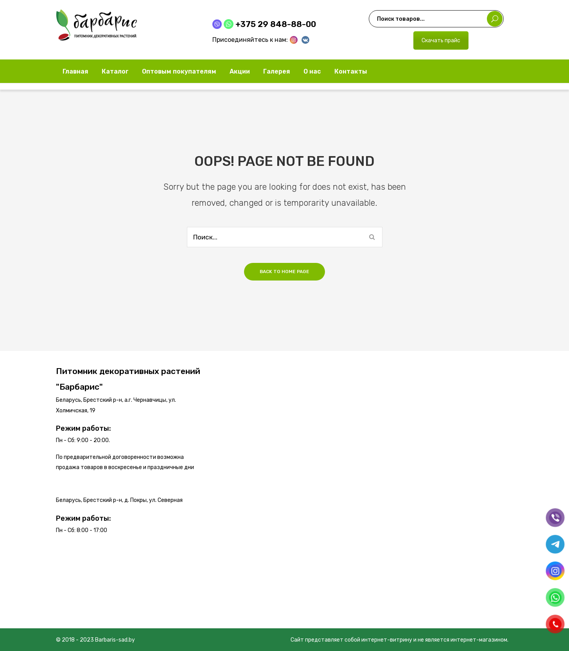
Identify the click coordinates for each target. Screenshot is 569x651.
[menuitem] (75, 71)
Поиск (495, 19)
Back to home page (284, 271)
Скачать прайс (441, 40)
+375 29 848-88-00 (275, 24)
